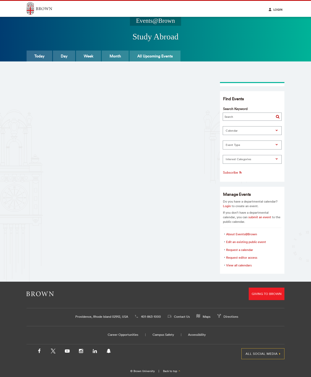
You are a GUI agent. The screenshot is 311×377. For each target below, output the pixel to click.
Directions (231, 317)
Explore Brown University (44, 8)
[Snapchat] (108, 351)
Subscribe (232, 172)
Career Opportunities (123, 335)
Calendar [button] (232, 130)
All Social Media (262, 354)
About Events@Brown (241, 234)
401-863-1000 (151, 317)
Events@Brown (155, 20)
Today (39, 56)
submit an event (259, 217)
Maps (206, 317)
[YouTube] (67, 351)
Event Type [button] (233, 145)
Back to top (172, 371)
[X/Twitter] (53, 351)
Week (88, 56)
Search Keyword (235, 109)
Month (115, 56)
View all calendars (239, 265)
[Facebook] (39, 351)
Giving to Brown (266, 294)
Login (227, 206)
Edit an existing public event (246, 242)
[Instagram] (81, 351)
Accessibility (197, 335)
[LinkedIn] (94, 351)
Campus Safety (163, 335)
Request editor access (241, 257)
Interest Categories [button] (238, 159)
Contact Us (182, 317)
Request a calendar (239, 250)
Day (64, 56)
